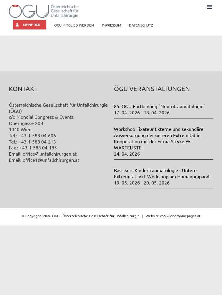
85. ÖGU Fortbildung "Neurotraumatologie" (160, 106)
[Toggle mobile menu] (210, 7)
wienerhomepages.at (184, 215)
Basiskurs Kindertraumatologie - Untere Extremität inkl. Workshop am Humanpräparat (162, 173)
